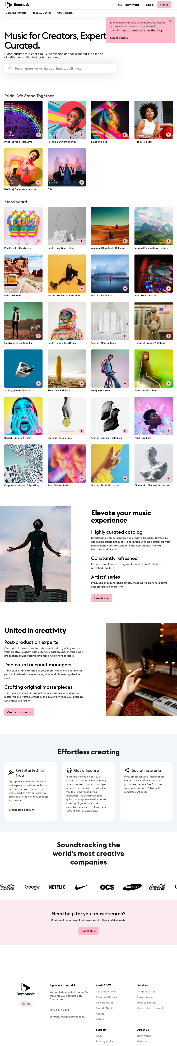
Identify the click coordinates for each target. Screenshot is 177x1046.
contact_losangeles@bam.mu (67, 1016)
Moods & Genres (41, 13)
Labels (100, 1019)
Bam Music (134, 4)
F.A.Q (99, 1036)
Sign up (164, 4)
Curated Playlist (106, 991)
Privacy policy (105, 1041)
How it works (145, 997)
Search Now (101, 598)
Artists (100, 1013)
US (26, 1003)
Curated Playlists (16, 13)
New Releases (65, 13)
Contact (142, 1041)
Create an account (19, 712)
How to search (146, 1002)
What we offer (146, 991)
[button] (60, 68)
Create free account (19, 809)
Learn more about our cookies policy (142, 30)
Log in (150, 4)
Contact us (88, 931)
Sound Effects (104, 1008)
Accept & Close (119, 38)
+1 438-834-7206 (59, 1009)
